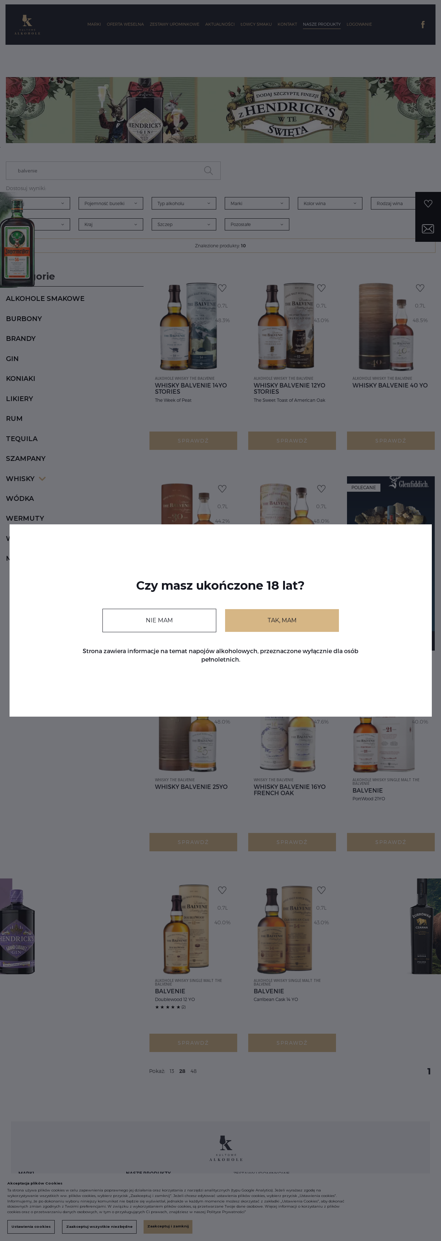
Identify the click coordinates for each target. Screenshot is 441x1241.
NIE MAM (159, 620)
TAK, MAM (282, 620)
